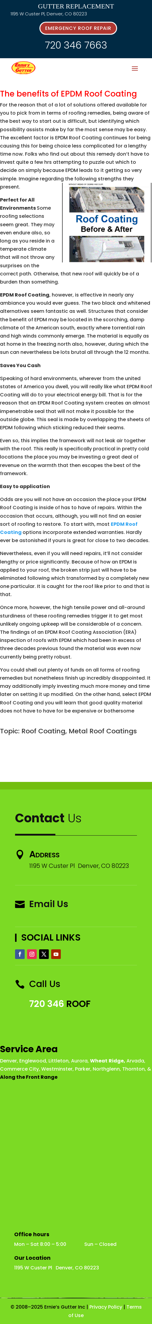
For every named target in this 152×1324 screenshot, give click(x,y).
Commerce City (19, 1068)
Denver (8, 1060)
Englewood (32, 1060)
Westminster (57, 1068)
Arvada (135, 1060)
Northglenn (106, 1068)
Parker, (83, 1068)
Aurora (79, 1060)
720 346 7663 (76, 45)
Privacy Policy (105, 1306)
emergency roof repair (78, 28)
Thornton (133, 1068)
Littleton (58, 1060)
